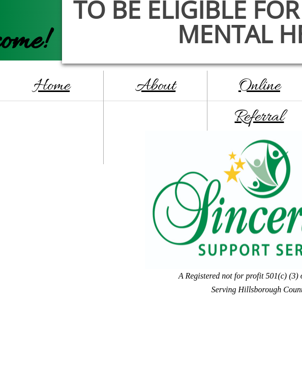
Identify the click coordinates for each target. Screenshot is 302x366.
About (155, 86)
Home (52, 86)
